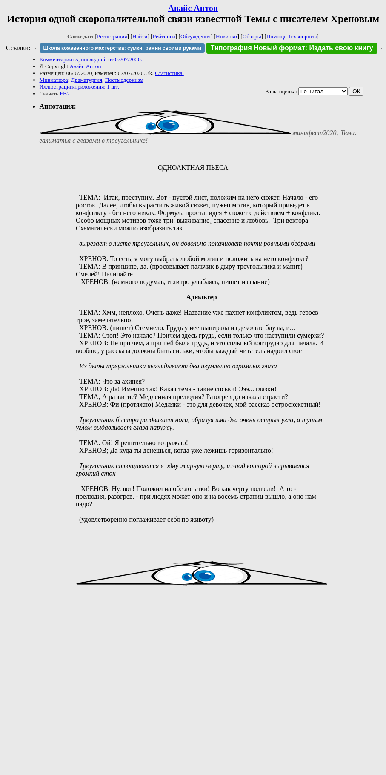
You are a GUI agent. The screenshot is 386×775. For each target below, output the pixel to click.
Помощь (276, 36)
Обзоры (252, 36)
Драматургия (86, 80)
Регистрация (112, 36)
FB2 (65, 93)
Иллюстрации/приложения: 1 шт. (79, 86)
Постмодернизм (124, 80)
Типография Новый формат (258, 48)
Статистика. (169, 73)
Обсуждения (195, 36)
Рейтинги (164, 36)
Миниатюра (54, 80)
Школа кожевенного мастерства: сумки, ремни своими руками (122, 48)
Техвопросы (302, 36)
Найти (140, 36)
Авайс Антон (193, 8)
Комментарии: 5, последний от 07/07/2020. (91, 59)
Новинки (226, 36)
